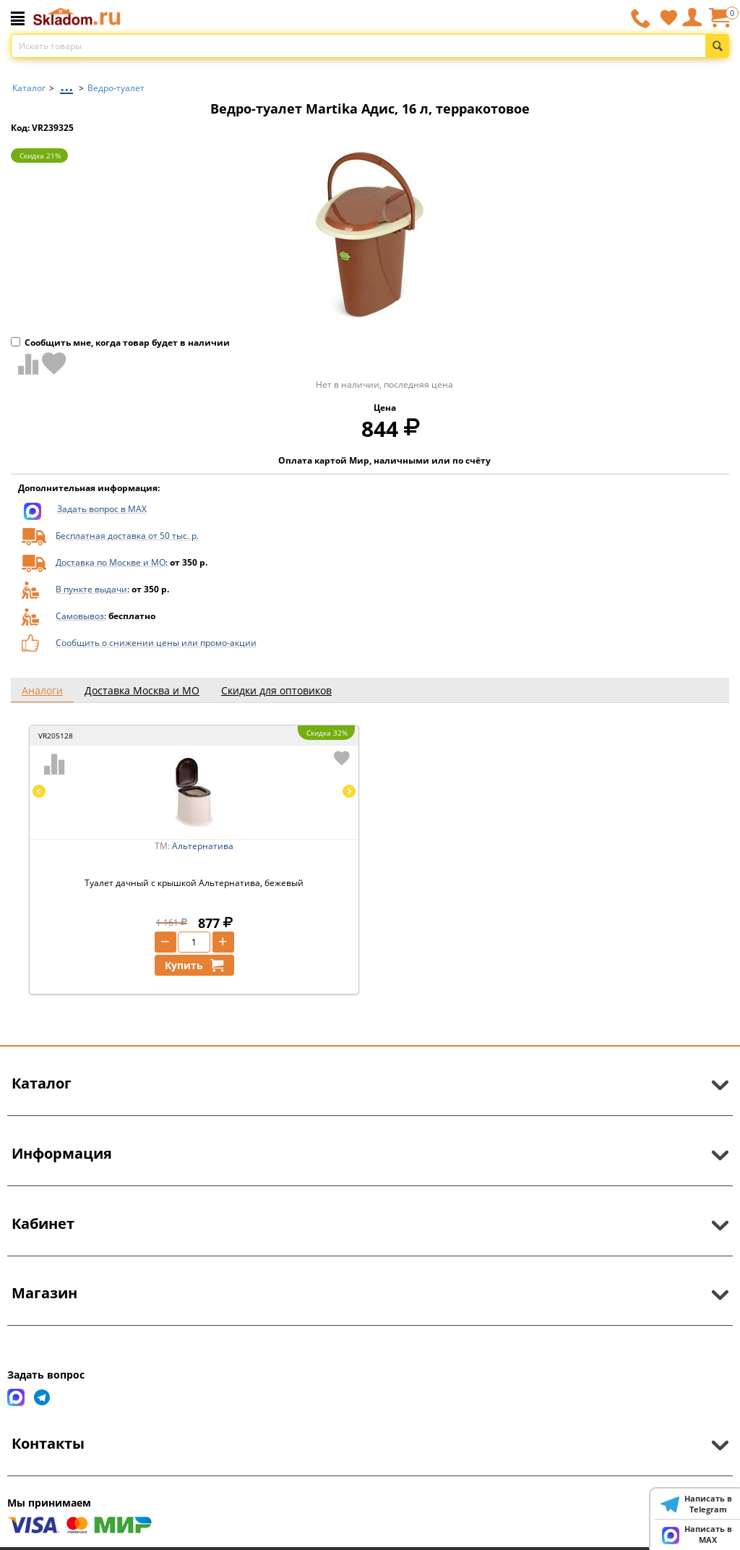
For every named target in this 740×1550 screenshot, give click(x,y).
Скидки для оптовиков (276, 690)
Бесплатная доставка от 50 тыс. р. (127, 535)
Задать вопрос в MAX (102, 509)
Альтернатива (202, 846)
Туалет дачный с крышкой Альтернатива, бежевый (194, 883)
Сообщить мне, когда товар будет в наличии (120, 342)
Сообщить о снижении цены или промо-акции (156, 642)
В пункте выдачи (91, 589)
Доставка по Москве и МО (110, 562)
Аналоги (42, 690)
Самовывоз (80, 616)
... (66, 84)
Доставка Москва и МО (142, 690)
